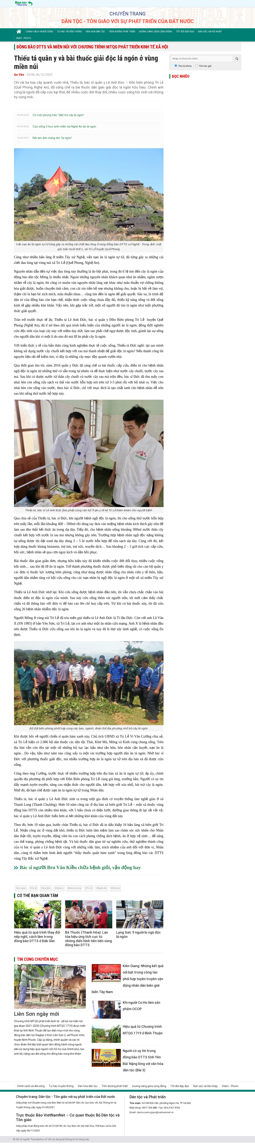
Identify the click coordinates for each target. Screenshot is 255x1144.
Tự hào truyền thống (69, 31)
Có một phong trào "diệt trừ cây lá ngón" (58, 115)
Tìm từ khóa (184, 66)
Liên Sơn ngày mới (36, 1014)
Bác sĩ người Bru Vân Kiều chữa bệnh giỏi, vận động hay (80, 867)
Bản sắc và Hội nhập (210, 31)
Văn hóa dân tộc (95, 31)
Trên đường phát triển (122, 31)
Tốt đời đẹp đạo (185, 31)
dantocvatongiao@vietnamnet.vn (155, 1112)
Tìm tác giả (205, 66)
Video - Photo (23, 38)
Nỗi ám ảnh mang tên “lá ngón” (52, 138)
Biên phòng (75, 888)
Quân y (59, 888)
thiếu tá (116, 888)
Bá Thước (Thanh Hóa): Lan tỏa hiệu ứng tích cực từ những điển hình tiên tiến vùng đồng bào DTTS (88, 938)
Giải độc (46, 888)
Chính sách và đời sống (39, 31)
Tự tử (34, 888)
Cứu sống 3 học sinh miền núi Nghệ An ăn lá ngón (64, 126)
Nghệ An (102, 888)
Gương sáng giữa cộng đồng (155, 31)
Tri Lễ (89, 888)
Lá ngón (21, 888)
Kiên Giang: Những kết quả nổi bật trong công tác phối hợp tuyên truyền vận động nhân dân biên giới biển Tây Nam (128, 979)
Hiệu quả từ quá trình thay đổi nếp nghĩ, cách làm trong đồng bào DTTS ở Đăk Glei (37, 936)
